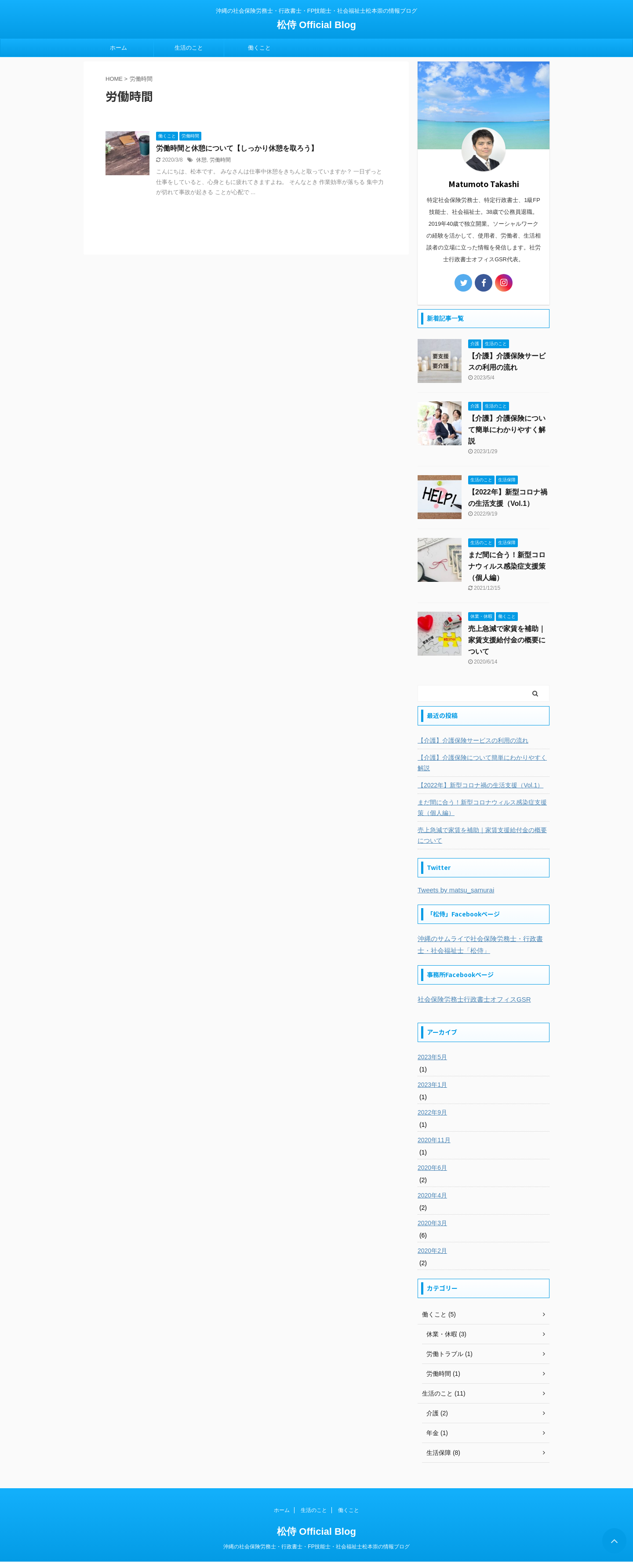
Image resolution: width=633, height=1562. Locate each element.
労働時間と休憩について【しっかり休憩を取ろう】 (237, 148)
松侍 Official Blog (316, 24)
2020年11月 (434, 1140)
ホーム (118, 47)
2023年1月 (432, 1084)
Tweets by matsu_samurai (456, 890)
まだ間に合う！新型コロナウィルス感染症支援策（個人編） (507, 566)
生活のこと (189, 47)
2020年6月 (432, 1167)
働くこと (259, 47)
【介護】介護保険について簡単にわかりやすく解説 (507, 430)
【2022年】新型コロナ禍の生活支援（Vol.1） (480, 785)
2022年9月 (432, 1112)
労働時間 (220, 160)
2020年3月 (432, 1223)
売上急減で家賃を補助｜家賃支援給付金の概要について (507, 640)
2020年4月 (432, 1195)
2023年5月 (432, 1057)
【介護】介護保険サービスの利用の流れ (473, 740)
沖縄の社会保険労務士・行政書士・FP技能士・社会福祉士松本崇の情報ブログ (316, 1547)
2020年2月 (432, 1250)
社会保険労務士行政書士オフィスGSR (474, 999)
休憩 (201, 160)
